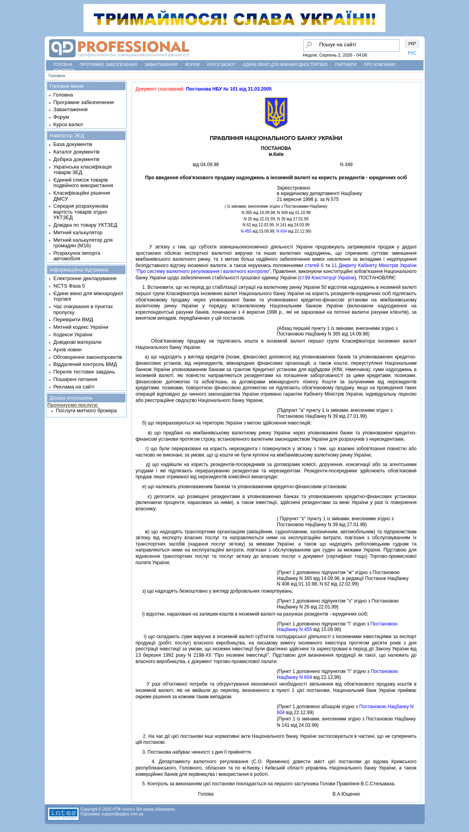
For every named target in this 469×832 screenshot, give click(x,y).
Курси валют (221, 65)
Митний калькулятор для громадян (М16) (83, 242)
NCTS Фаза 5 (69, 286)
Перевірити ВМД (73, 319)
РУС (412, 53)
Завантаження (161, 65)
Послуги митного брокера (86, 410)
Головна (62, 65)
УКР (412, 43)
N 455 (246, 231)
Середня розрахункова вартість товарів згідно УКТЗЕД (80, 211)
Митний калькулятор (78, 232)
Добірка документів (76, 159)
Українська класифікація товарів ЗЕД (82, 169)
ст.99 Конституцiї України (327, 277)
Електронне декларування (84, 278)
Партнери (346, 65)
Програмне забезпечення (108, 65)
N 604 (282, 231)
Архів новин (67, 350)
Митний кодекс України (80, 327)
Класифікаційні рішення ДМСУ (81, 195)
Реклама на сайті (74, 387)
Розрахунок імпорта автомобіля (76, 256)
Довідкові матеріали (77, 342)
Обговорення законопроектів (87, 357)
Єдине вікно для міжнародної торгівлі (285, 65)
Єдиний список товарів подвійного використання (83, 182)
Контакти (63, 70)
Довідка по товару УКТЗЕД (85, 225)
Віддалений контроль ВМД (85, 364)
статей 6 (314, 265)
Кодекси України (72, 334)
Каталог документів (76, 152)
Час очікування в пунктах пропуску (83, 309)
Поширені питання (75, 379)
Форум (192, 65)
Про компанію (379, 65)
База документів (73, 144)
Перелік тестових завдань (84, 372)
